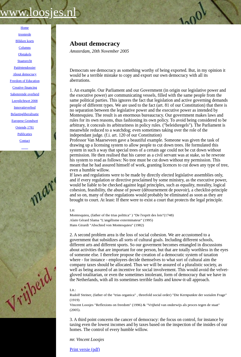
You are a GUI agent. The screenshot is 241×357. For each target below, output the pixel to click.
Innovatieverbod (25, 107)
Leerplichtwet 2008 (25, 101)
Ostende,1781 (24, 127)
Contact (25, 141)
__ (23, 147)
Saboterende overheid (24, 94)
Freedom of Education (24, 81)
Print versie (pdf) (85, 349)
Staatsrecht (24, 61)
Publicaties (24, 134)
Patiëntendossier (25, 68)
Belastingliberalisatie (25, 114)
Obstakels (24, 54)
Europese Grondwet (25, 121)
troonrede (24, 34)
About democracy (25, 74)
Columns (25, 48)
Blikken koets (24, 41)
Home (25, 28)
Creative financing (24, 87)
